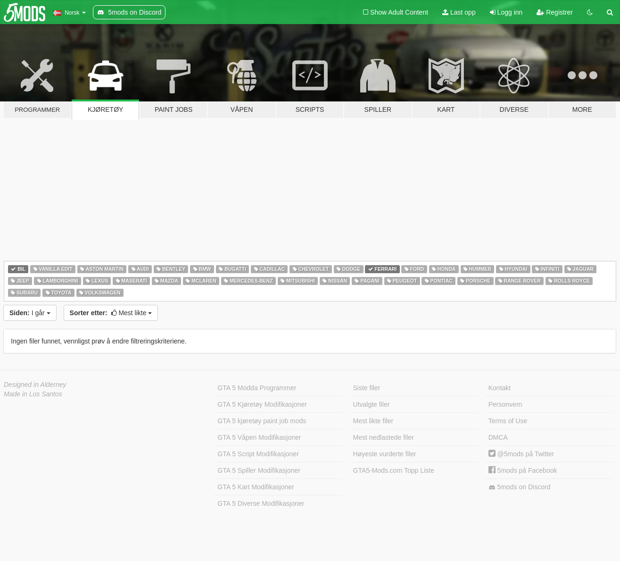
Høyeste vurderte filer (384, 454)
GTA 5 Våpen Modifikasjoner (259, 437)
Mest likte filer (373, 421)
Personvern (505, 404)
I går (29, 313)
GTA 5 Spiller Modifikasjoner (258, 470)
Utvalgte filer (371, 404)
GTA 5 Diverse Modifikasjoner (260, 503)
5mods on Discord (519, 487)
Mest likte (111, 313)
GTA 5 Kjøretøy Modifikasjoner (262, 404)
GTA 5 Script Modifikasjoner (257, 454)
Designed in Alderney (35, 384)
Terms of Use (507, 421)
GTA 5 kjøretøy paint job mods (261, 421)
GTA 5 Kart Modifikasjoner (255, 487)
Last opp (459, 12)
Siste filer (366, 388)
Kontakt (499, 388)
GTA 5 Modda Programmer (256, 388)
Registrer (555, 12)
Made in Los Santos (33, 394)
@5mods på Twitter (521, 454)
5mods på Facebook (522, 470)
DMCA (498, 437)
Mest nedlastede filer (383, 437)
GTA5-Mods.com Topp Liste (393, 470)
